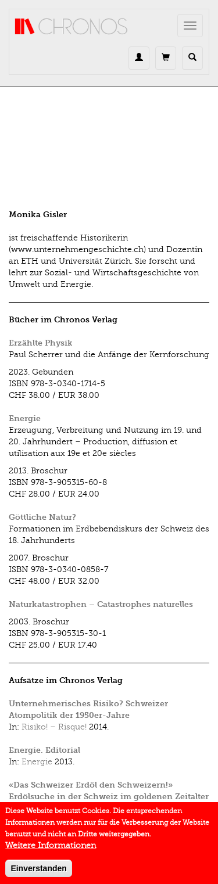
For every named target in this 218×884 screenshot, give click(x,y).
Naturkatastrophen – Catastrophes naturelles (101, 604)
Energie (25, 418)
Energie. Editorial (44, 750)
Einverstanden (38, 872)
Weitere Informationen (50, 849)
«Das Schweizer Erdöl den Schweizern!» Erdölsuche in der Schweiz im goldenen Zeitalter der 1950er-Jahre (109, 796)
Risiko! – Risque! (54, 727)
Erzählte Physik (41, 343)
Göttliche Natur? (42, 517)
